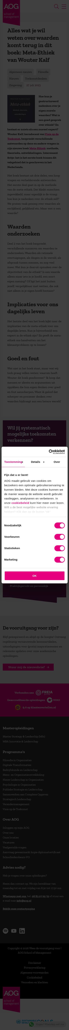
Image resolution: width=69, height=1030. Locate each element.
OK (34, 575)
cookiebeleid (20, 502)
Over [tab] (57, 461)
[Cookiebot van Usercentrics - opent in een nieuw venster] (49, 451)
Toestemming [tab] (13, 461)
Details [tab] (35, 461)
